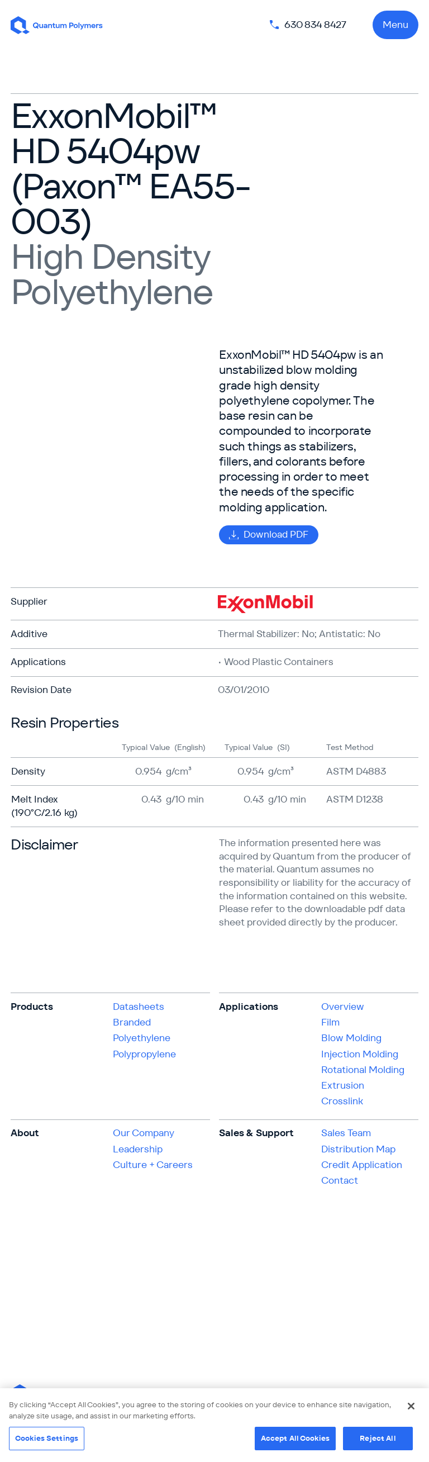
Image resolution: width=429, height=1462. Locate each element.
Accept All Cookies (295, 1438)
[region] (214, 1425)
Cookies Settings (46, 1438)
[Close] (411, 1406)
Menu (395, 24)
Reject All (377, 1438)
